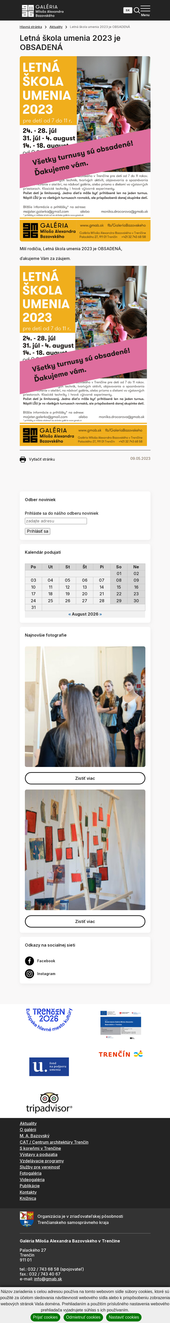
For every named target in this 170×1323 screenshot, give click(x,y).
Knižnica (28, 1198)
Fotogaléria (31, 1173)
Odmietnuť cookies (83, 1317)
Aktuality (56, 27)
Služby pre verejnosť (40, 1167)
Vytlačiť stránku (37, 459)
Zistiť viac (85, 778)
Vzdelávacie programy (42, 1160)
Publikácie (30, 1185)
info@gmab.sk (48, 1278)
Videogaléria (32, 1179)
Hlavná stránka (31, 27)
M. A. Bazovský (34, 1135)
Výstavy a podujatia (38, 1154)
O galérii (28, 1129)
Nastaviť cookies (124, 1317)
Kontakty (28, 1192)
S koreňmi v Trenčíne (40, 1148)
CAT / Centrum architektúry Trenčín (54, 1142)
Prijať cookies (45, 1317)
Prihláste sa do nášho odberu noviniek (61, 513)
